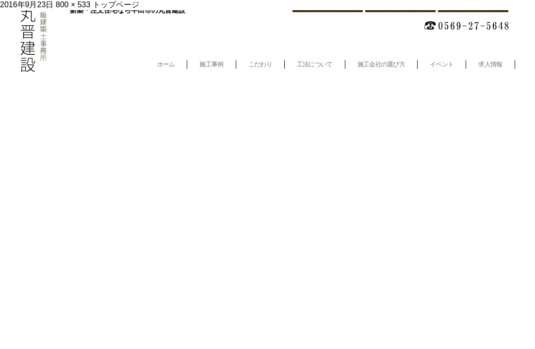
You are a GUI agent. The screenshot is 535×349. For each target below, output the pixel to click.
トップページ (116, 4)
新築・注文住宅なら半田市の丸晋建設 (127, 10)
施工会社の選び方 (381, 64)
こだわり (260, 64)
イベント (442, 64)
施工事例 (211, 64)
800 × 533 (73, 4)
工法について (315, 64)
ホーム (166, 64)
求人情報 (490, 64)
